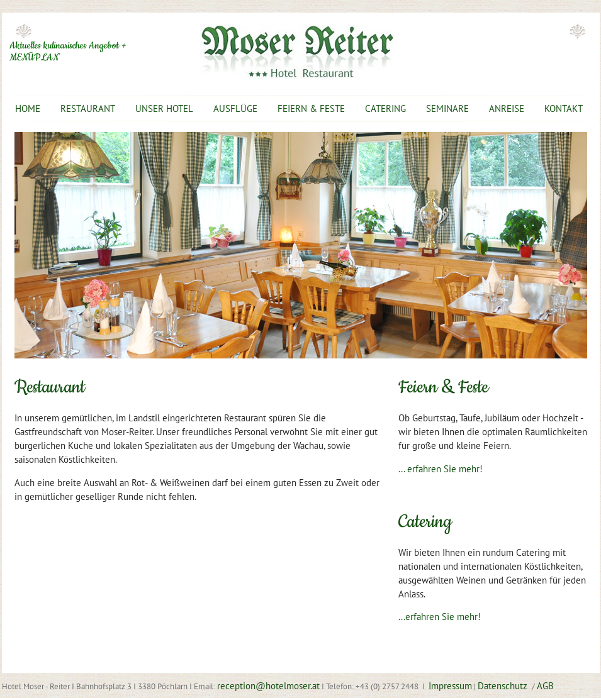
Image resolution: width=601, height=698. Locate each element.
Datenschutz (504, 686)
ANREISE (506, 108)
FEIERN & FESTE (311, 108)
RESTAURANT (87, 108)
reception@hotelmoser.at (268, 686)
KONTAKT (563, 108)
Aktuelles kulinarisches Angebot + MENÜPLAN (67, 52)
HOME (27, 108)
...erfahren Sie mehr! (439, 617)
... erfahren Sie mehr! (440, 469)
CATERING (385, 108)
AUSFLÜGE (235, 108)
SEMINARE (447, 108)
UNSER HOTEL (164, 108)
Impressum (450, 686)
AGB (545, 686)
